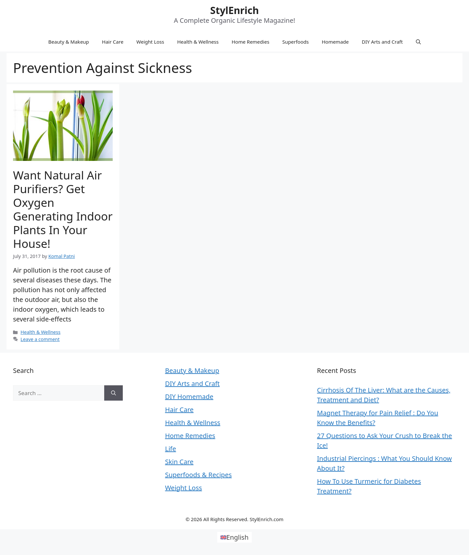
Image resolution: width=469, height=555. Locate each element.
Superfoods (295, 41)
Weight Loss (150, 41)
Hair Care (112, 41)
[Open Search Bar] (418, 41)
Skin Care (179, 461)
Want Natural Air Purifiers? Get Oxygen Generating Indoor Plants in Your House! (63, 209)
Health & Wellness (198, 41)
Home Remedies (250, 41)
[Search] (113, 393)
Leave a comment (40, 339)
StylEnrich (234, 10)
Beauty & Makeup (68, 41)
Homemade (335, 41)
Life (170, 448)
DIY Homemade (189, 396)
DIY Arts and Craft (382, 41)
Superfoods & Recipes (198, 474)
